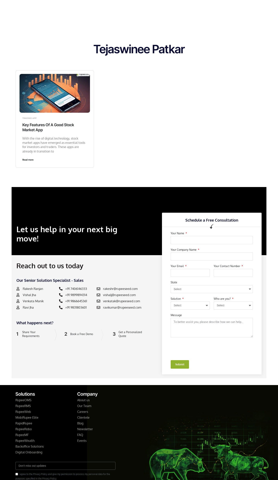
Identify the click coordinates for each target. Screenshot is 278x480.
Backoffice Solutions (29, 446)
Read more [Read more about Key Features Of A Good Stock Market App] (28, 159)
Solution (176, 298)
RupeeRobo (23, 429)
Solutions (97, 6)
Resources (172, 6)
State (174, 282)
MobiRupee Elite (26, 417)
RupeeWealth (25, 441)
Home (80, 6)
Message (176, 315)
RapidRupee (23, 423)
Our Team (84, 406)
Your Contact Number (227, 266)
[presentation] (200, 348)
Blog (155, 6)
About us (83, 400)
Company (117, 6)
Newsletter (138, 6)
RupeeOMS (23, 400)
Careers (82, 412)
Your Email (178, 266)
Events (81, 441)
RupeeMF (22, 435)
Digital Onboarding (28, 452)
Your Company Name (184, 249)
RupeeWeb (23, 412)
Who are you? (222, 298)
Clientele (83, 417)
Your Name (178, 233)
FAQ (80, 435)
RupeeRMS (23, 406)
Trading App (29, 118)
